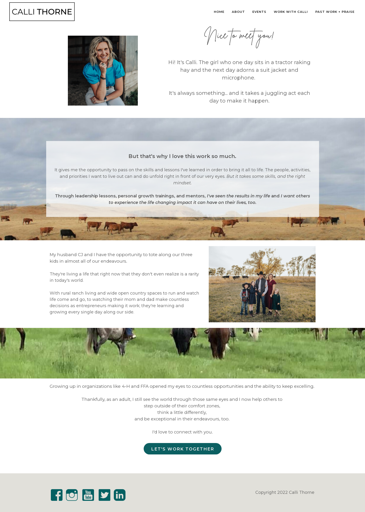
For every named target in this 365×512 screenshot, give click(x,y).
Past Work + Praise (335, 12)
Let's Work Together (182, 449)
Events (259, 12)
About (238, 12)
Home (219, 12)
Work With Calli (291, 12)
